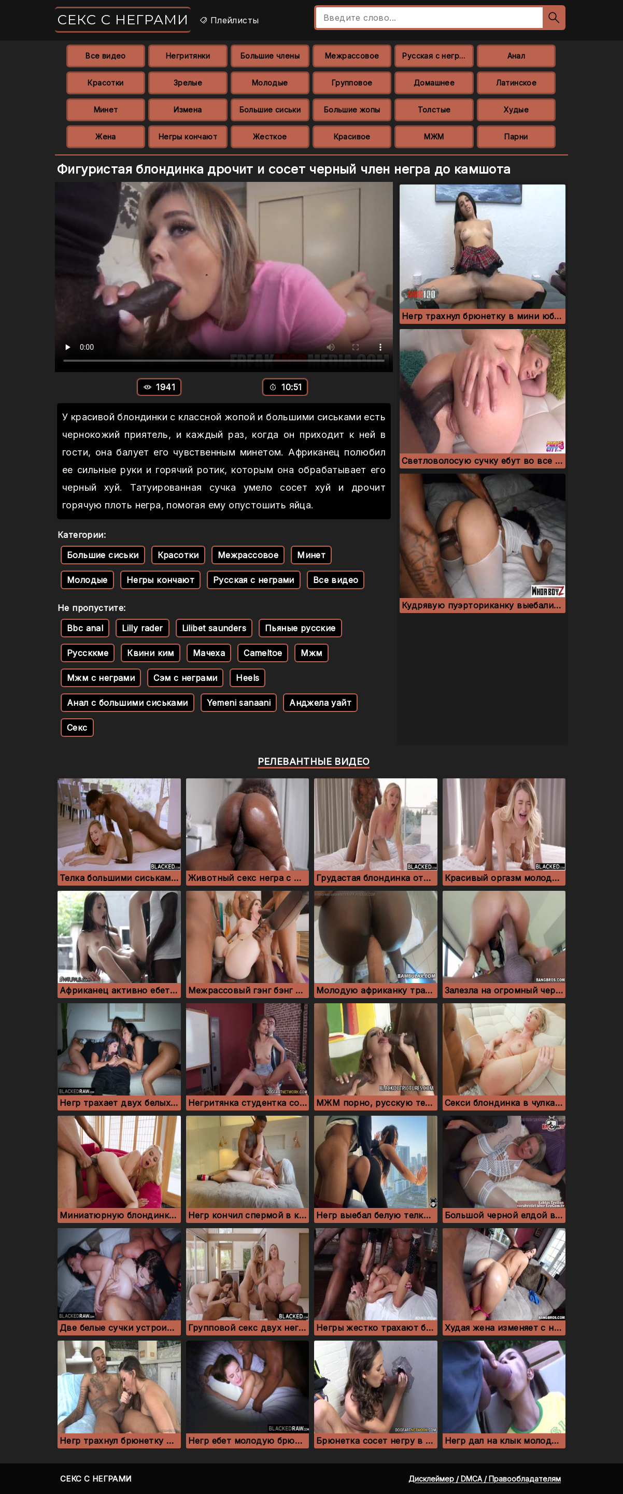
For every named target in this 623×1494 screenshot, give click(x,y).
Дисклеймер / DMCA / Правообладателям (484, 1478)
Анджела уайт (320, 703)
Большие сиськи (270, 109)
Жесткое (270, 136)
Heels (247, 678)
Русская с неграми (437, 55)
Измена (188, 109)
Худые (516, 109)
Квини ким (150, 653)
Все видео (106, 55)
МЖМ (434, 136)
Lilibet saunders (214, 628)
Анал (516, 55)
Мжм (311, 653)
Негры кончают (188, 136)
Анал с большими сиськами (127, 703)
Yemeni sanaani (239, 703)
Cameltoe (263, 653)
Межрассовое (352, 55)
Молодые (270, 82)
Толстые (434, 109)
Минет (106, 109)
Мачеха (209, 653)
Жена (105, 136)
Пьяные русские (300, 628)
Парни (516, 136)
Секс (77, 727)
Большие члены (270, 55)
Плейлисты (229, 20)
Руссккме (87, 653)
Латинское (516, 82)
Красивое (352, 136)
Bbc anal (85, 628)
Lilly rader (142, 628)
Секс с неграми (123, 19)
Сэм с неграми (185, 678)
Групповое (352, 82)
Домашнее (434, 82)
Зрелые (188, 82)
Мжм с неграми (101, 678)
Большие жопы (352, 109)
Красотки (105, 82)
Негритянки (188, 55)
